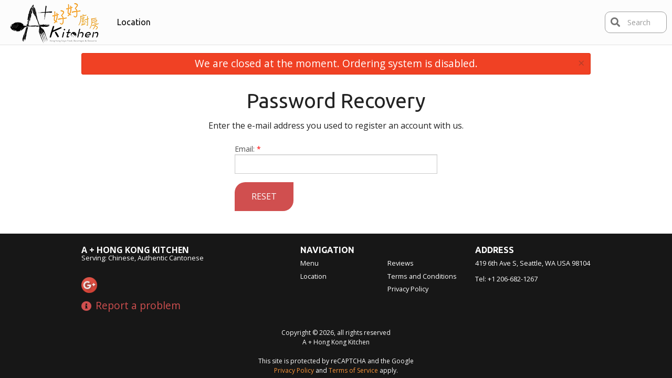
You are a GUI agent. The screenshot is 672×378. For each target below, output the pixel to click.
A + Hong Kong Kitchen (135, 250)
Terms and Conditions (422, 276)
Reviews (400, 263)
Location (134, 22)
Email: (336, 159)
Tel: (506, 279)
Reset (264, 196)
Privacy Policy (407, 288)
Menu (309, 263)
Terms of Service (353, 370)
